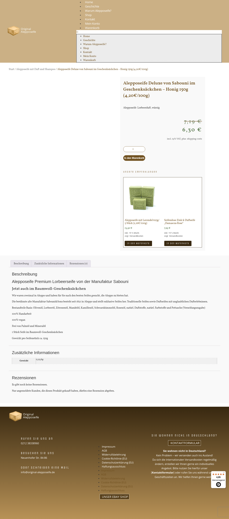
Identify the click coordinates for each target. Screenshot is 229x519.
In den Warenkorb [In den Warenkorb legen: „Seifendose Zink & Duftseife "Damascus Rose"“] (178, 243)
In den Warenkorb (134, 158)
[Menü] (224, 473)
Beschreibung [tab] (21, 263)
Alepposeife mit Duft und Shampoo (35, 69)
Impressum (108, 446)
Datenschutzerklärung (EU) (118, 462)
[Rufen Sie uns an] (15, 438)
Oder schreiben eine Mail (45, 467)
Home (86, 36)
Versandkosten (136, 236)
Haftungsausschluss (113, 466)
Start (11, 69)
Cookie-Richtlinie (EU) (114, 458)
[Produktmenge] (134, 149)
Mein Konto (92, 23)
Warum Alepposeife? (98, 11)
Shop (88, 15)
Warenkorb (92, 28)
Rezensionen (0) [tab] (78, 263)
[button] (149, 32)
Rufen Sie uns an (37, 438)
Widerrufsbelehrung (114, 454)
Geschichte (92, 6)
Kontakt (90, 19)
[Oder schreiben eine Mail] (15, 467)
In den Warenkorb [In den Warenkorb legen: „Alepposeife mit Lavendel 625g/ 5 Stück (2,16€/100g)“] (138, 243)
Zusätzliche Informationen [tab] (49, 263)
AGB (104, 450)
